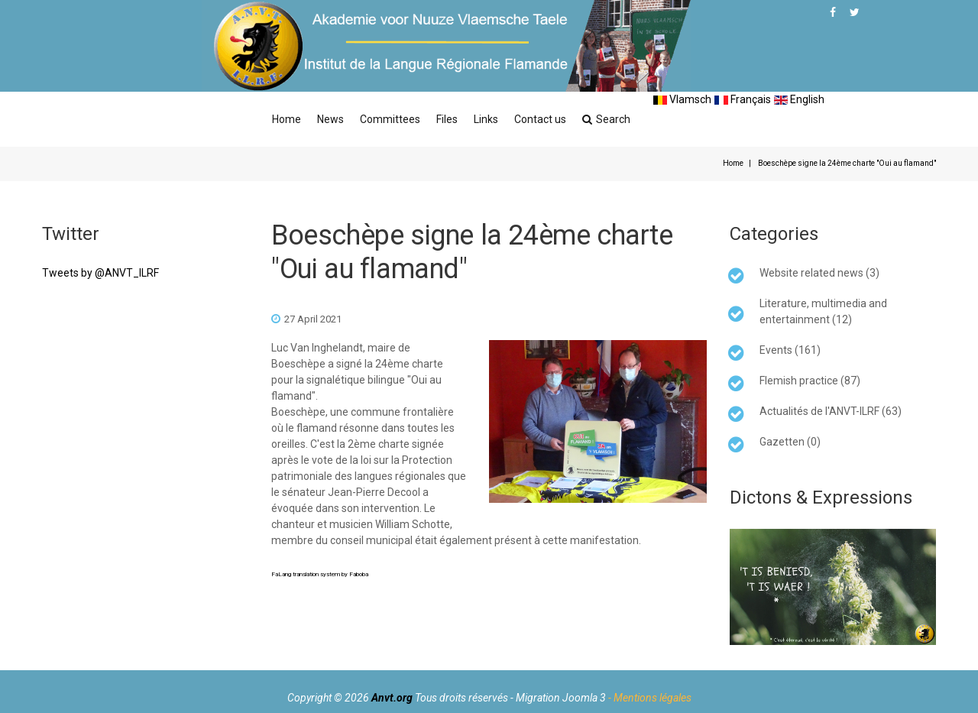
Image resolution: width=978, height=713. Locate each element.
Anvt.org (392, 698)
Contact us (540, 119)
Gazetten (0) (790, 442)
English (799, 99)
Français (742, 99)
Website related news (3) (819, 273)
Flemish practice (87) (809, 380)
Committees (390, 119)
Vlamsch (682, 99)
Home (286, 119)
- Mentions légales (649, 698)
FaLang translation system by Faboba (319, 574)
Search (606, 119)
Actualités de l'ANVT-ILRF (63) (830, 411)
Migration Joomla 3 (561, 698)
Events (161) (790, 350)
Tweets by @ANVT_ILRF (100, 273)
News (330, 119)
